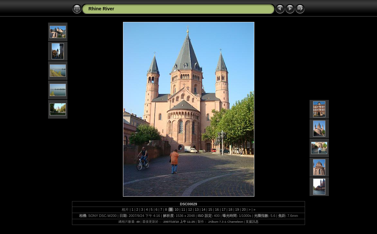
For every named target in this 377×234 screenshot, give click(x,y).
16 (217, 209)
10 (176, 209)
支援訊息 (252, 221)
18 (230, 209)
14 (203, 209)
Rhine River (101, 8)
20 (244, 209)
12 (190, 209)
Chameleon (235, 221)
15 (210, 209)
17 (224, 209)
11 (183, 209)
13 (196, 209)
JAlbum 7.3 (215, 221)
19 (237, 209)
